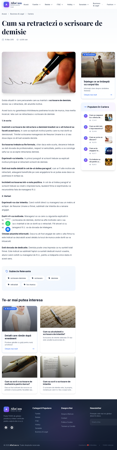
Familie (37, 4)
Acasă (26, 4)
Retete (49, 4)
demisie (53, 278)
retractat (13, 284)
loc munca (29, 284)
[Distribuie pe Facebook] (7, 229)
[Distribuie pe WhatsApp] (7, 223)
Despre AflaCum (67, 414)
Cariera (31, 14)
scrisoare (37, 278)
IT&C (60, 4)
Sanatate (84, 4)
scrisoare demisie (17, 278)
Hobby (71, 4)
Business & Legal (98, 4)
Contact (64, 418)
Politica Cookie (67, 422)
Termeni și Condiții (68, 426)
